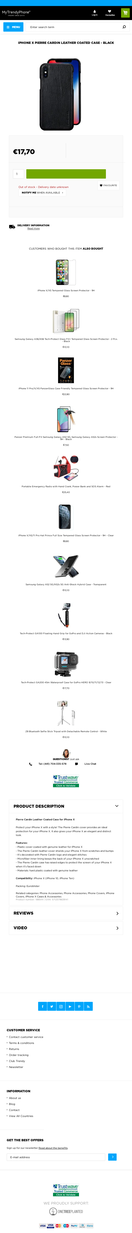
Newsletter (16, 1067)
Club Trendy (17, 1061)
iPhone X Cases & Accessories (43, 896)
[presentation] (79, 27)
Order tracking (19, 1055)
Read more (33, 228)
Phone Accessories (51, 893)
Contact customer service (26, 1036)
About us (15, 1097)
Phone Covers (96, 893)
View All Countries (21, 1116)
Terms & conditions (21, 1042)
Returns (14, 1049)
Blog (12, 1104)
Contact (14, 1110)
